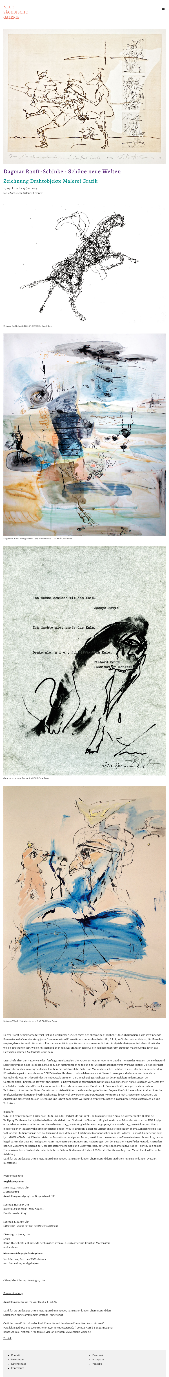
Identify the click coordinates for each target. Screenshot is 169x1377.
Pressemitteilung (13, 1175)
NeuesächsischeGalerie (15, 12)
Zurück (7, 1338)
